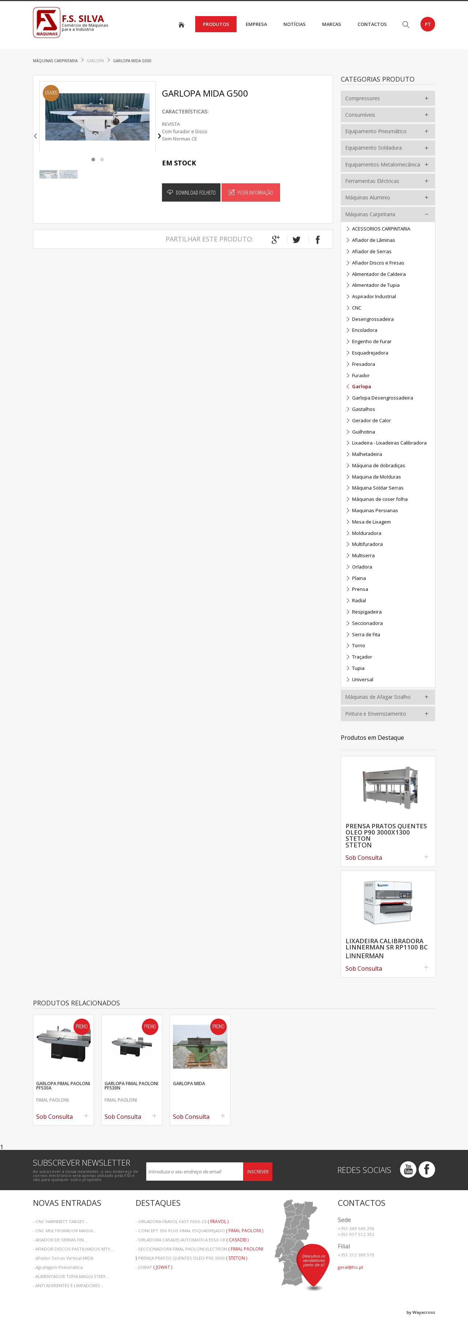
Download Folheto (191, 192)
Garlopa (96, 60)
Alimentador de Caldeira (376, 274)
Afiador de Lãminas (370, 240)
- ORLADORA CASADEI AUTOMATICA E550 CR (192, 1240)
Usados (51, 93)
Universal (359, 680)
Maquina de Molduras (373, 477)
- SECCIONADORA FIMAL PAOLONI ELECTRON (199, 1249)
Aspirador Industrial (371, 297)
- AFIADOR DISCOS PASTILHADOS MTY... (73, 1249)
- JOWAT (154, 1267)
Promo (81, 1027)
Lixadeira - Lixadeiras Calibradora (386, 443)
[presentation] (35, 134)
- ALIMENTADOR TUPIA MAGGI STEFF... (71, 1276)
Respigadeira (364, 612)
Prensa (357, 589)
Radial (356, 601)
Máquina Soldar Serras (375, 488)
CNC (353, 308)
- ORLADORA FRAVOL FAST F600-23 (182, 1221)
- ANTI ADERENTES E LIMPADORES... (68, 1285)
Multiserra (360, 556)
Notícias (294, 24)
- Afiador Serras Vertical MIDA (63, 1258)
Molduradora (363, 533)
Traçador (359, 657)
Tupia (355, 668)
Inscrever (258, 1172)
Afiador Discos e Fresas (375, 263)
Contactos (372, 24)
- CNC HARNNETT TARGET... (60, 1221)
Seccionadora (364, 623)
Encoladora (361, 330)
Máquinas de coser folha (377, 499)
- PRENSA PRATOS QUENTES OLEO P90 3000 (191, 1258)
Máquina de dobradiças (375, 466)
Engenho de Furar (369, 342)
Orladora (359, 567)
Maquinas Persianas (372, 511)
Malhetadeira (364, 454)
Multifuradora (364, 544)
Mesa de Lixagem (368, 522)
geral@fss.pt (350, 1267)
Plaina (356, 578)
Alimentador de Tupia (373, 285)
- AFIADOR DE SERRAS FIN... (60, 1239)
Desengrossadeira (370, 319)
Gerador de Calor (368, 421)
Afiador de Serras (369, 252)
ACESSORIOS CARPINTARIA (378, 229)
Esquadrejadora (367, 353)
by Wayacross (421, 1312)
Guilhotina (360, 432)
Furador (358, 376)
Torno (355, 646)
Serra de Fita (363, 635)
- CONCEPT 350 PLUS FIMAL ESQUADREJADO (199, 1230)
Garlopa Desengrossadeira (379, 398)
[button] (93, 159)
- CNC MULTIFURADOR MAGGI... (64, 1230)
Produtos (216, 24)
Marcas (331, 24)
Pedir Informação (251, 192)
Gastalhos (360, 409)
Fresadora (360, 364)
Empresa (256, 24)
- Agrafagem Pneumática (58, 1267)
